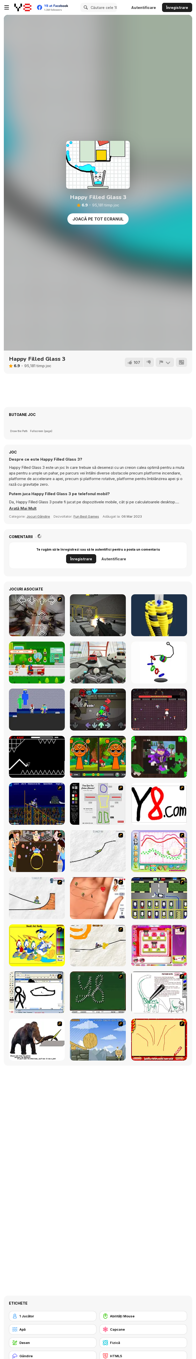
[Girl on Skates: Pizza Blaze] (37, 662)
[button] (22, 508)
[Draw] (159, 804)
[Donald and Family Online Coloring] (37, 945)
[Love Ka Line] (98, 898)
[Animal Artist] (159, 851)
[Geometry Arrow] (37, 757)
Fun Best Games (86, 516)
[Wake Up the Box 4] (98, 1040)
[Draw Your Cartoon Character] (98, 804)
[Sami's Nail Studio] (159, 945)
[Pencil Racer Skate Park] (37, 898)
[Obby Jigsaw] (159, 757)
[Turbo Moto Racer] (98, 662)
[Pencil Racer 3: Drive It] (98, 945)
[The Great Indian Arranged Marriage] (37, 851)
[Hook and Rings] (159, 662)
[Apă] (52, 1329)
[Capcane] (143, 1329)
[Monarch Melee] (159, 709)
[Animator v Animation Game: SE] (37, 992)
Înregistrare (177, 7)
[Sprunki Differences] (98, 757)
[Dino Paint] (159, 992)
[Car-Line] (159, 898)
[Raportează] (165, 362)
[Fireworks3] (159, 1040)
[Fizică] (143, 1343)
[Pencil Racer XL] (98, 851)
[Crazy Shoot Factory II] (98, 615)
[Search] (85, 7)
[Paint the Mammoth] (37, 1040)
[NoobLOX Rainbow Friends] (37, 709)
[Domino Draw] (98, 992)
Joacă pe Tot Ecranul (98, 219)
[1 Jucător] (52, 1316)
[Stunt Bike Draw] (37, 804)
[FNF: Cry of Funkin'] (98, 709)
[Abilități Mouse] (143, 1316)
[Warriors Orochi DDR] (37, 615)
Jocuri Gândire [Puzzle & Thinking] (38, 516)
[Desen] (52, 1343)
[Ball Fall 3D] (159, 615)
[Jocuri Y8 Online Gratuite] (22, 7)
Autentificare (143, 7)
